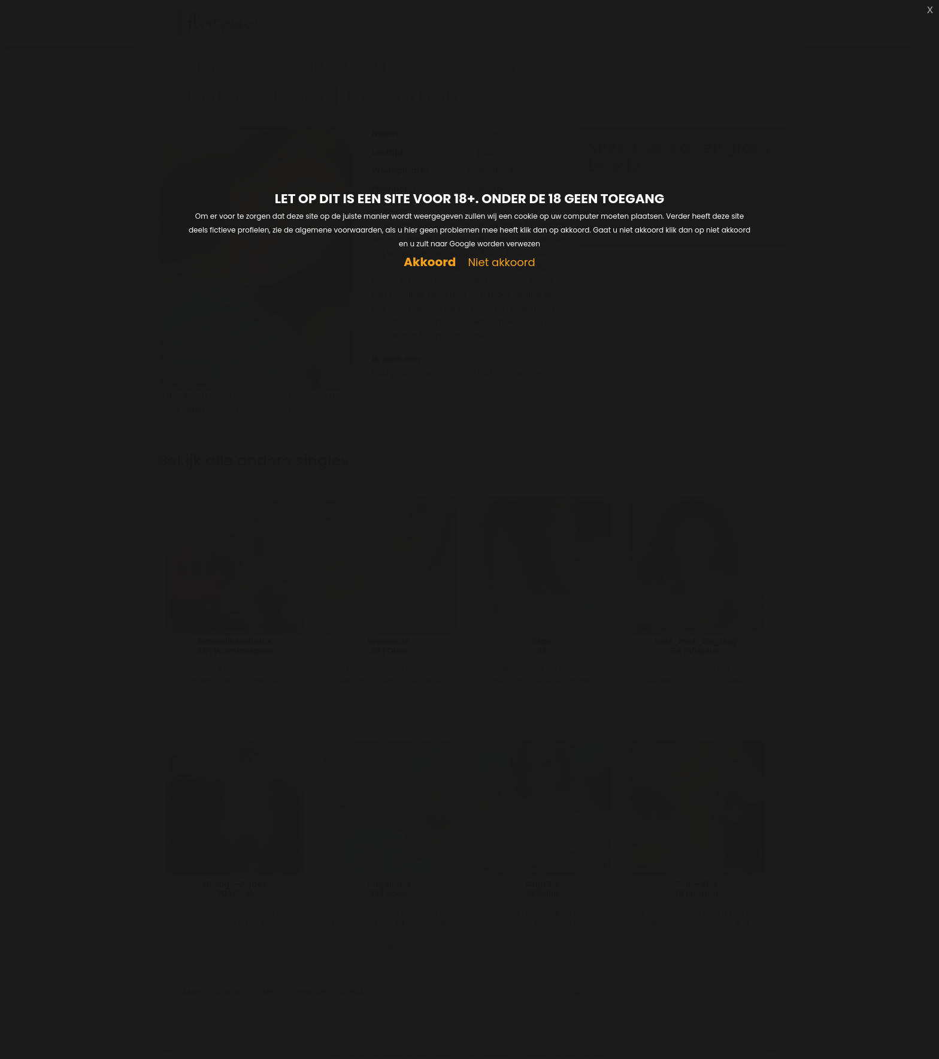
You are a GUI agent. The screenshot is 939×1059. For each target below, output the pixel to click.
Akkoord (430, 262)
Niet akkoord (501, 263)
